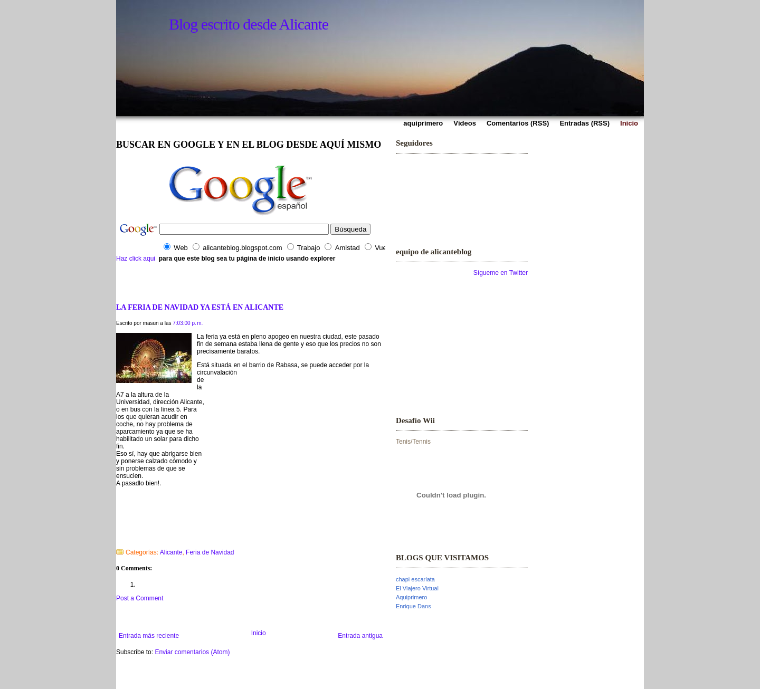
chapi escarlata (415, 579)
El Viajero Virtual (417, 588)
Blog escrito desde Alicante (248, 24)
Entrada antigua (360, 635)
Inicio (258, 633)
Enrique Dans (413, 606)
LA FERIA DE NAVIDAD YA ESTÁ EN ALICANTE (199, 307)
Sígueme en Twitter (500, 272)
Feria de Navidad (210, 552)
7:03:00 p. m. (188, 323)
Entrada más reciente (149, 635)
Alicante (171, 552)
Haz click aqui (135, 258)
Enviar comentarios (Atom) (192, 652)
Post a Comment (139, 598)
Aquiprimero (411, 597)
